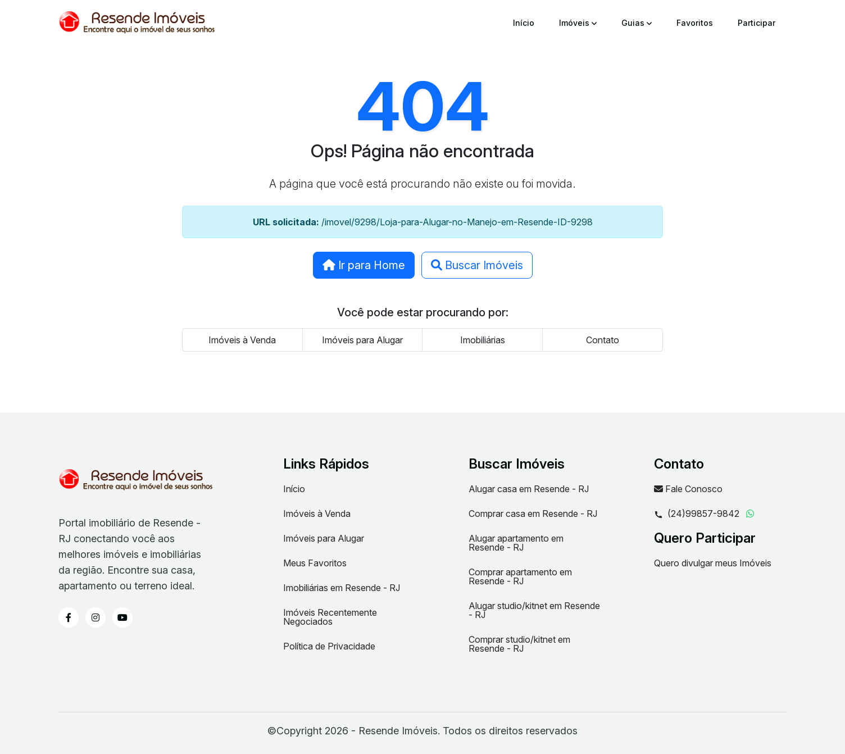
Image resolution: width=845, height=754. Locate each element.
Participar (756, 23)
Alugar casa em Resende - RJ (529, 488)
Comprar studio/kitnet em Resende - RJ (519, 644)
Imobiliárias (482, 340)
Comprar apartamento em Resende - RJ (520, 576)
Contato (602, 340)
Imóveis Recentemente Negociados (330, 617)
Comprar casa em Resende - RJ (533, 513)
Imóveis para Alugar (362, 340)
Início (523, 23)
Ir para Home (363, 265)
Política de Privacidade (329, 646)
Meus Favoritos (315, 562)
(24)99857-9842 (696, 514)
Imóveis (578, 23)
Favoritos (694, 23)
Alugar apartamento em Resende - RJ (516, 543)
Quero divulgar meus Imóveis (712, 562)
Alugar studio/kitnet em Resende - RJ (534, 610)
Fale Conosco (688, 488)
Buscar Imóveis (477, 265)
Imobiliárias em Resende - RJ (341, 587)
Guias (636, 23)
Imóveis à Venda (242, 340)
